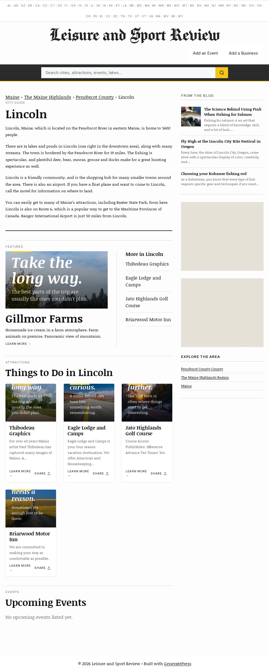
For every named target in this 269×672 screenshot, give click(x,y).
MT (184, 5)
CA (37, 5)
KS (111, 5)
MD (139, 5)
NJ (214, 5)
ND (244, 5)
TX (130, 16)
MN (161, 5)
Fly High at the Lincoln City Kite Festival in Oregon (221, 143)
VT (144, 16)
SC (108, 16)
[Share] (42, 473)
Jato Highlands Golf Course (143, 430)
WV (166, 16)
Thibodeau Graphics (147, 263)
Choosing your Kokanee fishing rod (213, 173)
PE (95, 16)
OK (259, 5)
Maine (12, 97)
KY (118, 5)
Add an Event (205, 53)
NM (221, 5)
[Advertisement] (222, 236)
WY (180, 16)
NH (206, 5)
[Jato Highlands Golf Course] (147, 403)
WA (158, 16)
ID (86, 5)
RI (101, 16)
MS (169, 5)
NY (228, 5)
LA (125, 5)
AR (30, 5)
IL (92, 5)
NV (199, 5)
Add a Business (243, 53)
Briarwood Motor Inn (148, 319)
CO (45, 5)
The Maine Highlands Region (205, 377)
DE (60, 5)
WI (173, 16)
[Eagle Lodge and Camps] (89, 403)
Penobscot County (95, 97)
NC (236, 5)
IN (98, 5)
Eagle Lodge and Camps (87, 430)
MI (154, 5)
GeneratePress (177, 663)
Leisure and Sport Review (134, 34)
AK (16, 5)
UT (137, 16)
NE (192, 5)
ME (132, 5)
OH (251, 5)
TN (122, 16)
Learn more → (18, 344)
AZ (23, 5)
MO (177, 5)
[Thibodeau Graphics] (30, 403)
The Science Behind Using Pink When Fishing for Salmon (233, 111)
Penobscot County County (202, 368)
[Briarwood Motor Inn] (30, 508)
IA (104, 5)
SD (115, 16)
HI (80, 5)
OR (88, 16)
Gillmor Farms (44, 318)
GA (73, 5)
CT (52, 5)
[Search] (221, 72)
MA (147, 5)
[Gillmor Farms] (56, 280)
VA (151, 16)
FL (66, 5)
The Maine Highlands (47, 97)
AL (9, 5)
